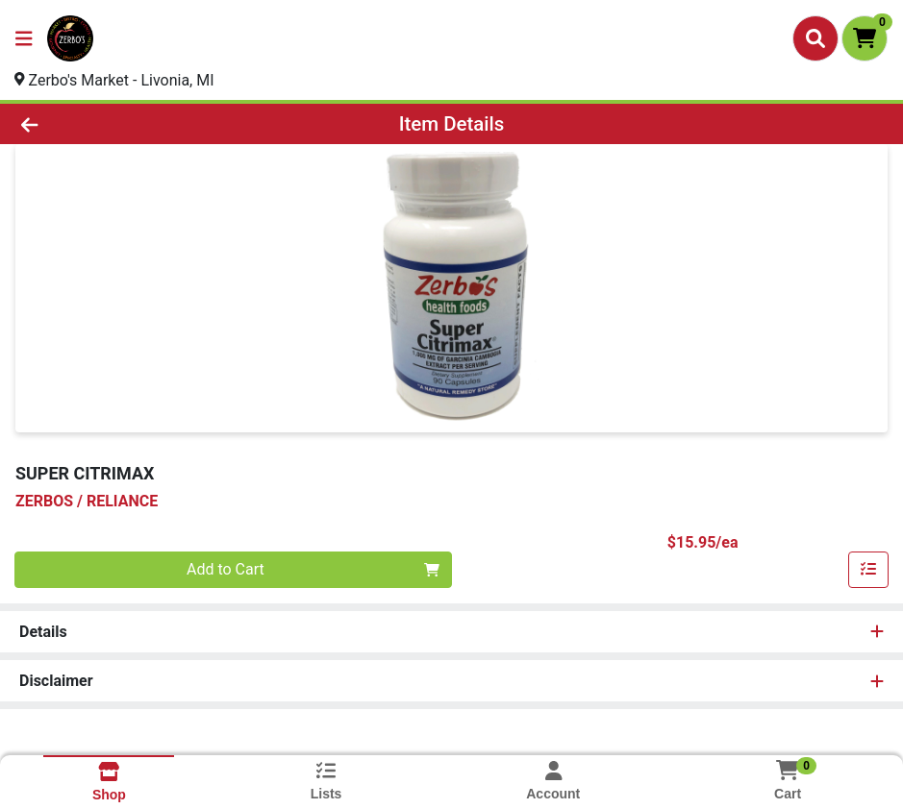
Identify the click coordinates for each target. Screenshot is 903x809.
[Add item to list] (868, 570)
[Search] (815, 38)
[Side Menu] (24, 38)
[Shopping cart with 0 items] (864, 38)
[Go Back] (124, 123)
